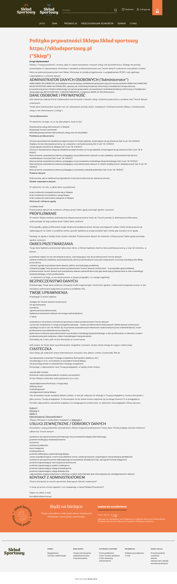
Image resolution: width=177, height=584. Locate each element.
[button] (114, 10)
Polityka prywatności (134, 553)
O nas (127, 555)
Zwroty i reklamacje (56, 555)
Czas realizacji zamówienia (106, 559)
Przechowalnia (80, 558)
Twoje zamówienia (82, 553)
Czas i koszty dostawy (109, 555)
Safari (32, 413)
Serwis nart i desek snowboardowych (159, 562)
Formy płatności (106, 553)
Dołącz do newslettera (114, 516)
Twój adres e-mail (108, 515)
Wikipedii (76, 420)
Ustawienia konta (81, 555)
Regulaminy (53, 553)
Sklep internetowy (85, 579)
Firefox (32, 408)
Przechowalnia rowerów (158, 554)
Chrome (33, 411)
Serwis (154, 558)
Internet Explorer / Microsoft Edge (44, 416)
